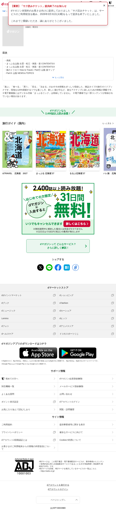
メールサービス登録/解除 (71, 386)
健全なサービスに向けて (71, 432)
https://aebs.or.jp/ (48, 471)
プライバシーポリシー (12, 432)
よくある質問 (8, 394)
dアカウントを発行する (58, 485)
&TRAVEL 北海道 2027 (14, 173)
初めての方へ (10, 378)
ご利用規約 (7, 424)
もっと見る (106, 123)
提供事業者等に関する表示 (72, 424)
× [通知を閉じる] (104, 5)
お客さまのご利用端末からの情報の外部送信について (26, 447)
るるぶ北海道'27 (77, 173)
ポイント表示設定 (10, 402)
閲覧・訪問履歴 (67, 409)
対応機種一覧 (8, 386)
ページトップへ (58, 500)
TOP (3, 11)
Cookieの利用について (70, 440)
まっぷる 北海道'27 (45, 173)
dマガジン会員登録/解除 (71, 378)
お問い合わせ (66, 394)
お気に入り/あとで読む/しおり (16, 409)
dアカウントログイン (70, 402)
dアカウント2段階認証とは (14, 440)
